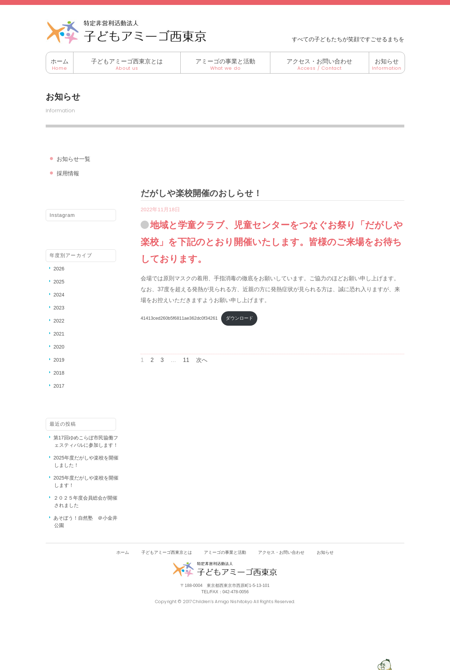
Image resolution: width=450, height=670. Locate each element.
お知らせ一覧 (73, 159)
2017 (58, 386)
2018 (58, 373)
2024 (58, 295)
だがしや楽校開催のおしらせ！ (201, 193)
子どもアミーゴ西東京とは (127, 61)
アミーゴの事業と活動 (225, 61)
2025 (58, 281)
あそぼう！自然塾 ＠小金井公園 (85, 521)
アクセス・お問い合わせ (319, 61)
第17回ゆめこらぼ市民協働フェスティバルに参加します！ (85, 441)
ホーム (60, 61)
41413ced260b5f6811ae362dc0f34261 (179, 318)
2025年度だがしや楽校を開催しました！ (85, 461)
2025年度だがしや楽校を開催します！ (85, 481)
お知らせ (387, 61)
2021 (58, 334)
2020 (58, 347)
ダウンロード (239, 318)
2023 (58, 308)
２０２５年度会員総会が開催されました (85, 501)
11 (186, 360)
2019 (58, 360)
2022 (58, 321)
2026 (58, 268)
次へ (201, 360)
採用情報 (68, 173)
